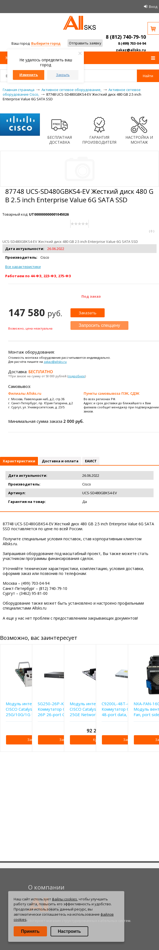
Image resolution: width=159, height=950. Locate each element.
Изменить (28, 75)
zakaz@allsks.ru (131, 49)
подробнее (76, 376)
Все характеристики (23, 266)
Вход (153, 6)
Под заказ (91, 296)
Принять (30, 931)
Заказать (87, 312)
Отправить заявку (85, 43)
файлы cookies (64, 899)
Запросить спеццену (99, 325)
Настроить (69, 931)
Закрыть (63, 75)
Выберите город (45, 43)
